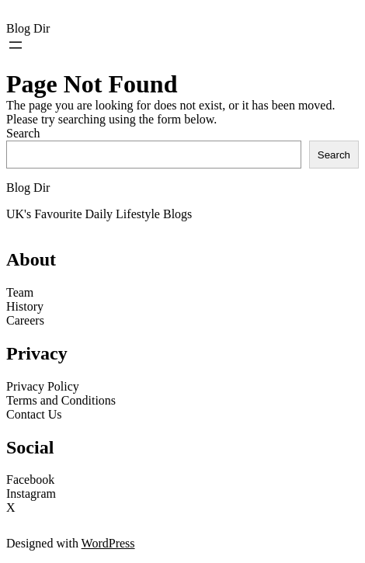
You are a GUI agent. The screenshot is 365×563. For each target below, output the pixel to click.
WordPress (108, 543)
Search (23, 133)
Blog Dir (28, 28)
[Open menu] (15, 45)
